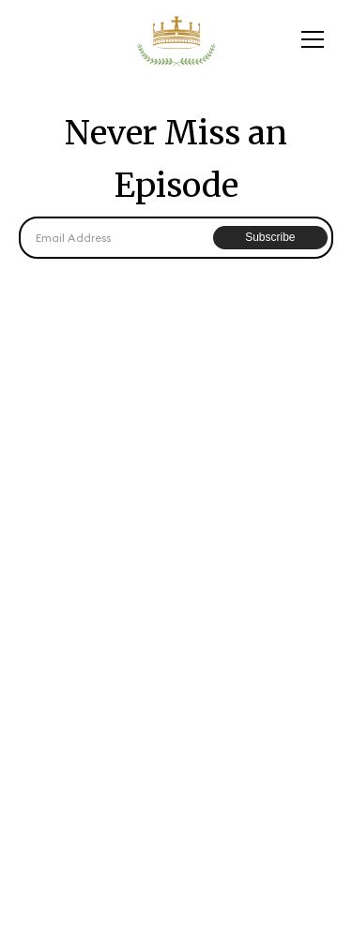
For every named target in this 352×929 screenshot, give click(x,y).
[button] (312, 39)
